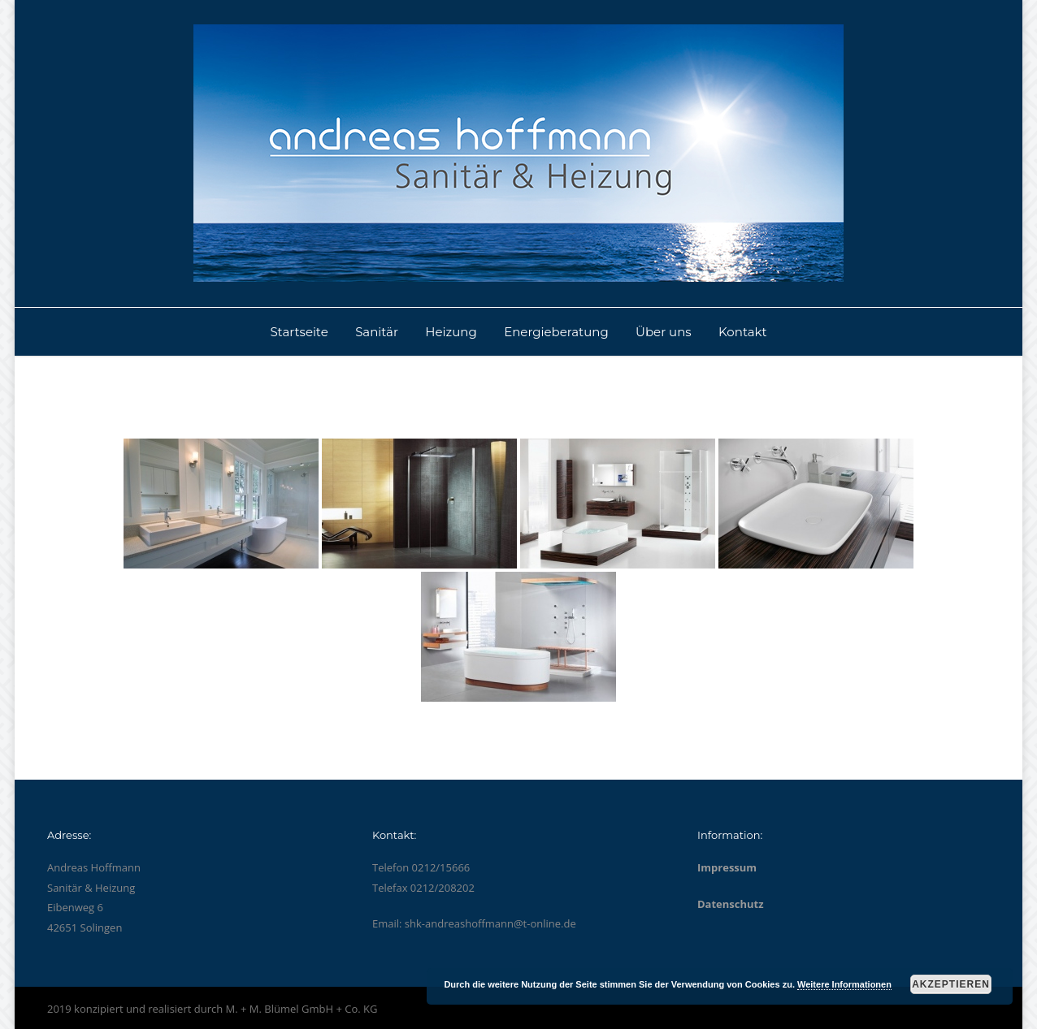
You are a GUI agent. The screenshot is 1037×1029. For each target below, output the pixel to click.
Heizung (450, 331)
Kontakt (742, 331)
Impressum (727, 867)
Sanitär (376, 331)
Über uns (664, 331)
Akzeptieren (951, 984)
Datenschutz (730, 904)
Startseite (299, 331)
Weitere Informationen (844, 984)
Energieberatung (556, 331)
